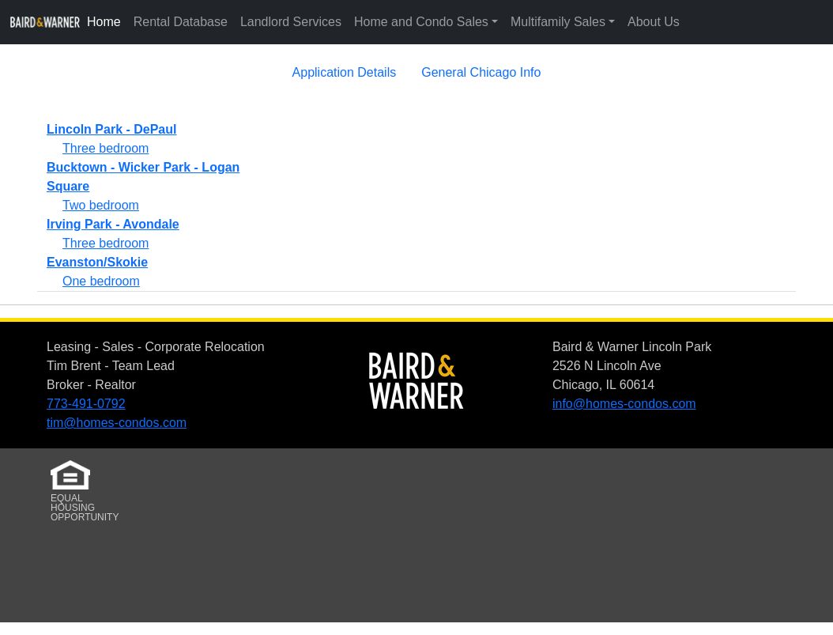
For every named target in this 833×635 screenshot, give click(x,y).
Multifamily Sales (558, 21)
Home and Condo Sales (421, 21)
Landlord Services (290, 21)
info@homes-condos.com (624, 403)
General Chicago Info (481, 72)
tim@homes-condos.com (117, 422)
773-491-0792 (86, 403)
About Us (654, 21)
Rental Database (181, 21)
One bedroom (101, 281)
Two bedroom (100, 205)
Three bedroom (105, 148)
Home (104, 21)
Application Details (344, 72)
